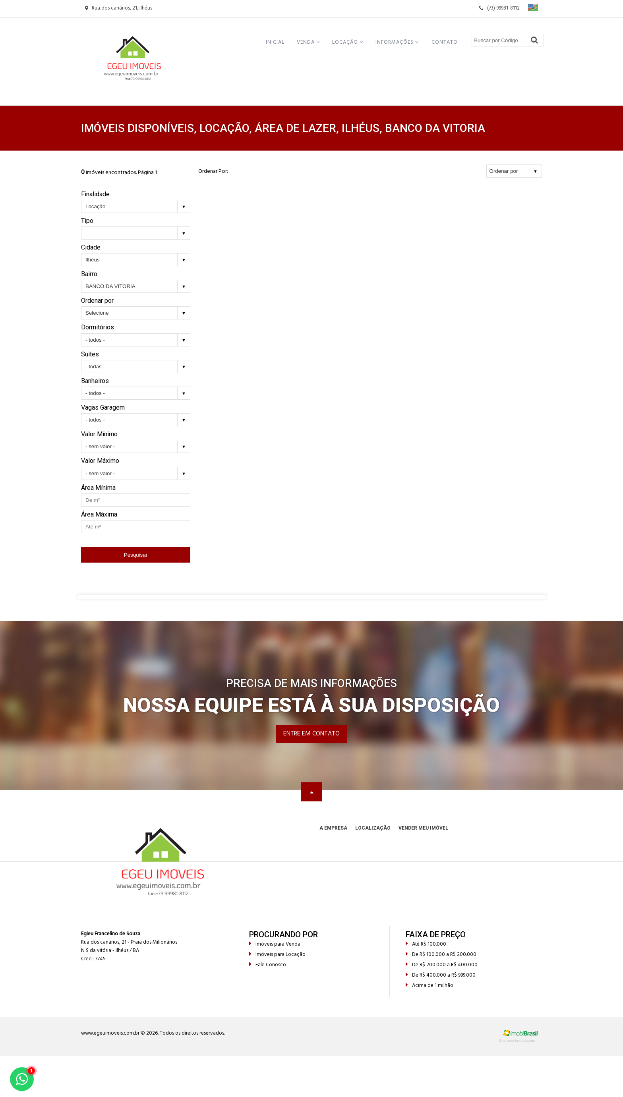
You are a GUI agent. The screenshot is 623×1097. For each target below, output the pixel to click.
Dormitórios (97, 327)
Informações (397, 42)
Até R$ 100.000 (426, 944)
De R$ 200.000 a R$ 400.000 (442, 965)
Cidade (91, 247)
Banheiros (95, 381)
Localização (373, 828)
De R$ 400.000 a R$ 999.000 (441, 975)
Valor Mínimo (99, 434)
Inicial (275, 42)
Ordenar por (97, 300)
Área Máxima (99, 514)
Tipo (87, 220)
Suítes (90, 354)
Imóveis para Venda (274, 944)
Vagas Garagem (103, 407)
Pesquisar (135, 555)
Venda (308, 42)
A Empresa (333, 828)
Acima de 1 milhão (429, 985)
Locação (347, 42)
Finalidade (95, 194)
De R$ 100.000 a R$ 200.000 (441, 954)
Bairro (89, 274)
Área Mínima (98, 487)
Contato (444, 42)
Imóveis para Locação (277, 954)
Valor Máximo (100, 460)
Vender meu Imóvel (423, 828)
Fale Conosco (267, 965)
